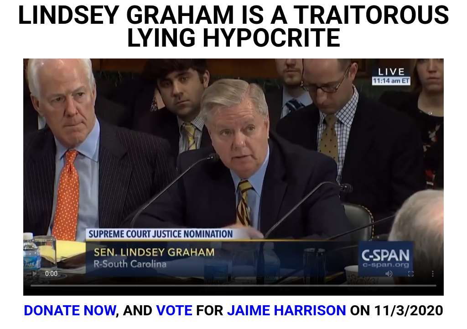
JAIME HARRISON (286, 310)
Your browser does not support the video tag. (233, 177)
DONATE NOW (70, 310)
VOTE (174, 310)
